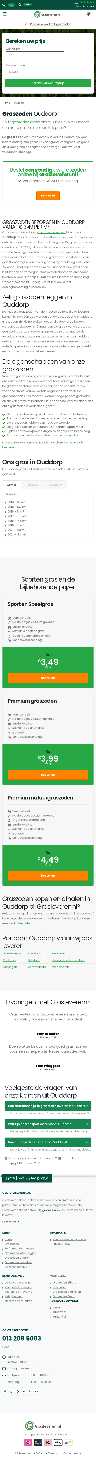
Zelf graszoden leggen (19, 1248)
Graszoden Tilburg (64, 1282)
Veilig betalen (13, 1296)
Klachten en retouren (18, 1301)
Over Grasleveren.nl (17, 1282)
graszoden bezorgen (51, 232)
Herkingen (10, 967)
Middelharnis (60, 967)
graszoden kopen (25, 122)
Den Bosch (59, 1287)
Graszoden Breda (64, 1296)
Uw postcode (15, 65)
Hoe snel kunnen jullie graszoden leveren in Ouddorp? (47, 1106)
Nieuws (57, 1307)
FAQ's (39, 1453)
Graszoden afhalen (17, 1258)
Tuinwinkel (59, 1317)
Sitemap (53, 1453)
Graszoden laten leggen (20, 1253)
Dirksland (34, 960)
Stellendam (36, 953)
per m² (48, 667)
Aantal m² (13, 49)
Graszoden (12, 1244)
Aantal (11, 485)
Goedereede (12, 953)
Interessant (23, 1453)
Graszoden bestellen (18, 1262)
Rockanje (9, 960)
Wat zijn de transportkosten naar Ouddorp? (40, 1124)
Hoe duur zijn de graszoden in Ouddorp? (37, 1142)
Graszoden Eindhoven (67, 1292)
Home (6, 102)
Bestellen (48, 195)
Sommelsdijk (37, 967)
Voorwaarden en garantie (69, 1239)
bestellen (24, 923)
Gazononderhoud (16, 1267)
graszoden (48, 341)
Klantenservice (72, 1453)
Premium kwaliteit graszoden (50, 24)
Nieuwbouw (54, 485)
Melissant (58, 953)
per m (48, 865)
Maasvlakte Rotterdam (68, 960)
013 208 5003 (21, 1338)
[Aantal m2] (35, 55)
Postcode (32, 485)
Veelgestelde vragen (18, 1287)
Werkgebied (58, 1276)
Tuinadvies (59, 1312)
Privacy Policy (61, 1244)
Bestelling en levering (18, 1292)
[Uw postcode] (35, 72)
